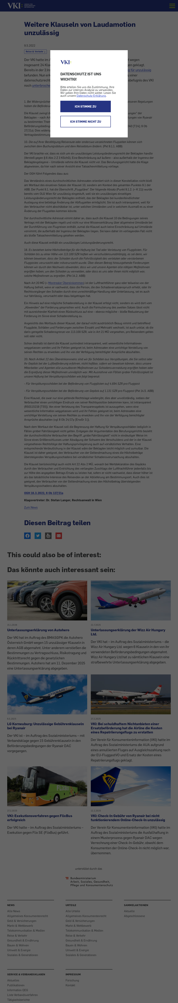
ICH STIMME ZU (85, 106)
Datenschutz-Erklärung (91, 95)
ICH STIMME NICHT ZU (85, 121)
